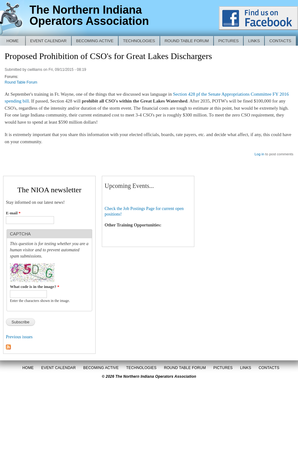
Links (254, 41)
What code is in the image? (34, 286)
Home (13, 41)
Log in (259, 154)
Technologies (139, 41)
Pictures (228, 41)
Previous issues (19, 337)
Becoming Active (95, 41)
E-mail (13, 213)
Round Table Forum (187, 41)
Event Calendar (48, 41)
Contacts (280, 41)
